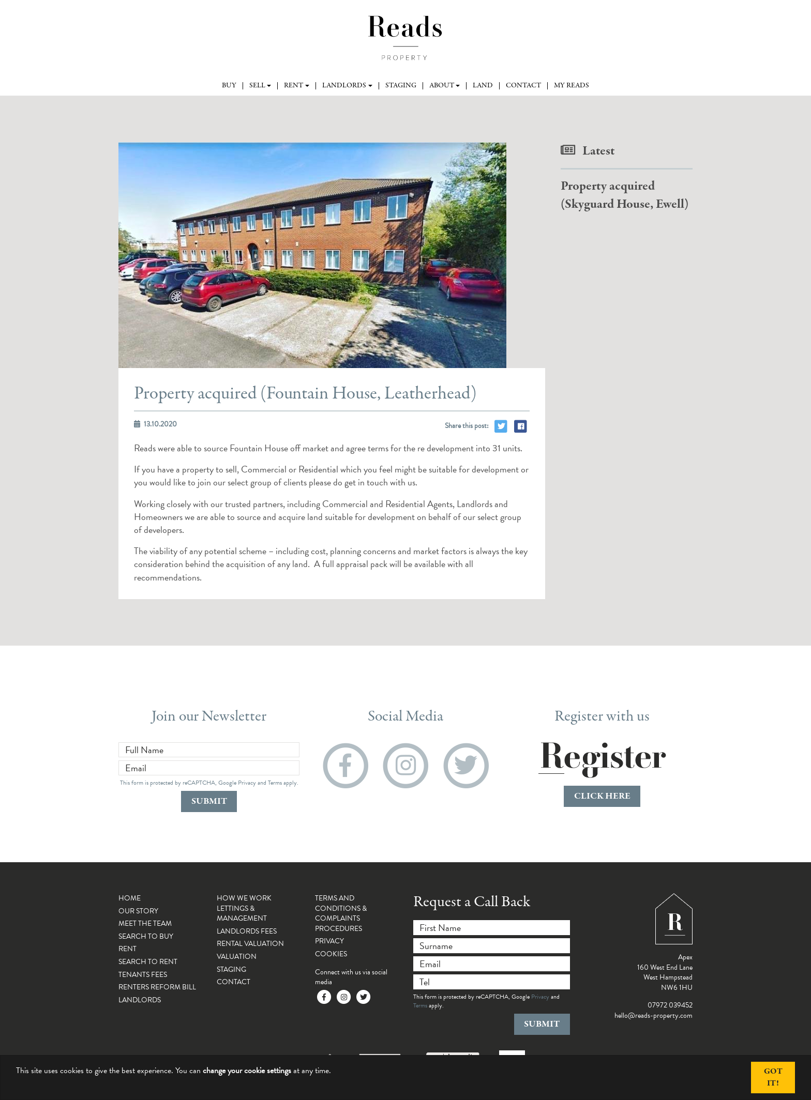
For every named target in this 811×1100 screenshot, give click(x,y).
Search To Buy (145, 936)
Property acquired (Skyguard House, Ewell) (624, 195)
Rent (293, 85)
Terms (275, 782)
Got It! (773, 1077)
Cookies (331, 954)
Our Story (138, 911)
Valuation (237, 956)
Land (483, 85)
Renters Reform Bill (157, 987)
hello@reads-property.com (653, 1015)
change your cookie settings (247, 1070)
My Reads (571, 85)
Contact (523, 85)
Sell (257, 85)
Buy (229, 85)
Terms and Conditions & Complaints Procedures (341, 913)
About (441, 85)
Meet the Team (145, 923)
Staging (400, 85)
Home (129, 898)
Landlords (344, 85)
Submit (209, 801)
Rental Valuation (250, 943)
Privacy (247, 782)
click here (602, 796)
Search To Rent (147, 961)
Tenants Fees (142, 974)
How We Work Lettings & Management (244, 908)
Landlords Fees (247, 931)
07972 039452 (670, 1005)
